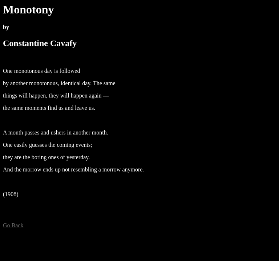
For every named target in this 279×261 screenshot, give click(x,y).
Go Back (13, 225)
